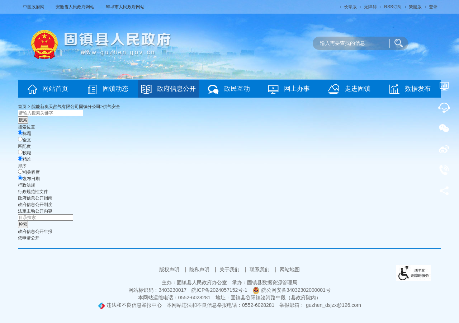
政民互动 (229, 89)
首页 (22, 106)
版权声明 (170, 269)
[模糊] (20, 152)
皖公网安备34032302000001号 (291, 290)
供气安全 (111, 106)
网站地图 (290, 269)
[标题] (20, 132)
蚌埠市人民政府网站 (125, 6)
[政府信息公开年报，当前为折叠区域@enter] (35, 231)
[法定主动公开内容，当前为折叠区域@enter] (35, 211)
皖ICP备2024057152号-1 (219, 290)
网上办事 (289, 89)
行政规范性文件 (33, 191)
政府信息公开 (168, 89)
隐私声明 (200, 269)
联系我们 (260, 269)
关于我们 (230, 269)
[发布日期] (20, 177)
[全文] (20, 139)
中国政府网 (34, 6)
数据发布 (410, 89)
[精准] (20, 158)
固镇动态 (108, 89)
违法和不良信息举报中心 (130, 305)
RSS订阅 (393, 6)
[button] (350, 6)
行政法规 (26, 185)
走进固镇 (349, 89)
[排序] (20, 171)
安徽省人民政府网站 (75, 6)
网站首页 (48, 89)
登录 (433, 6)
